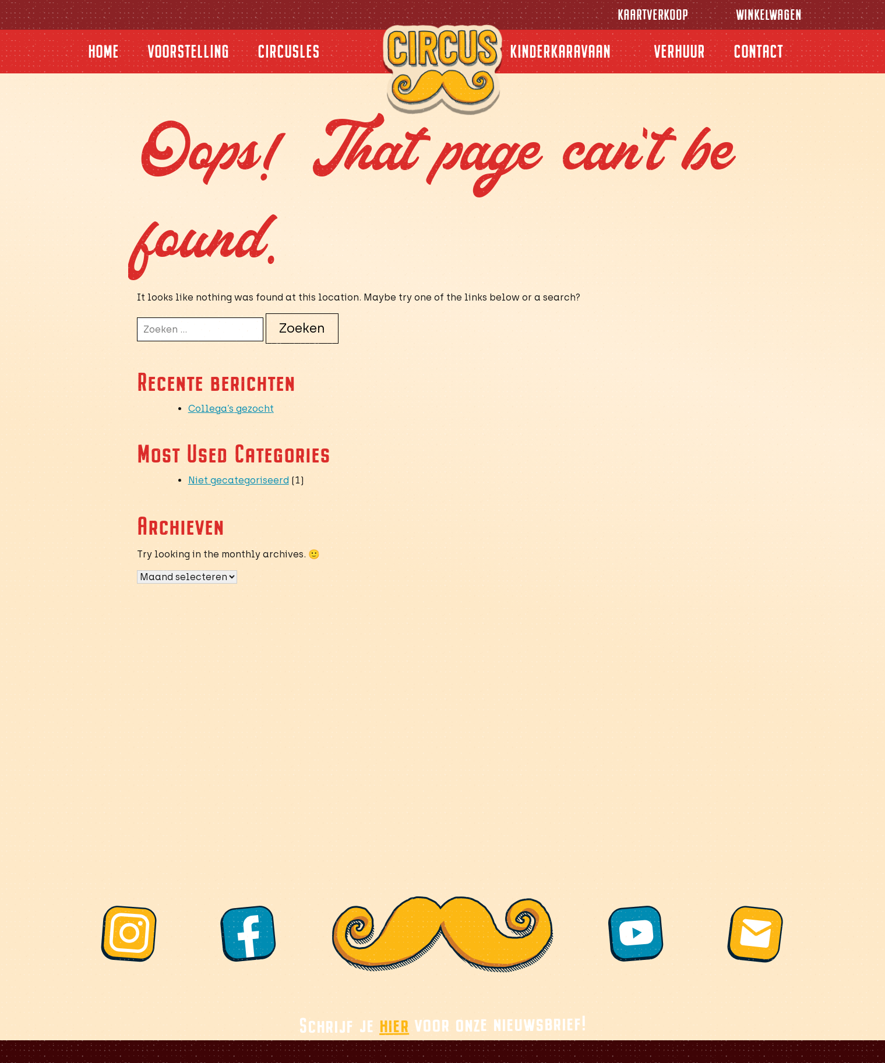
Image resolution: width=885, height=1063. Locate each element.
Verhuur (679, 51)
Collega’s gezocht (231, 408)
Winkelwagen (769, 14)
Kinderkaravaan (560, 51)
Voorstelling (188, 51)
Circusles (289, 51)
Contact (758, 51)
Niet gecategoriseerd (238, 480)
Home (103, 51)
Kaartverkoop (653, 14)
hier (394, 1024)
